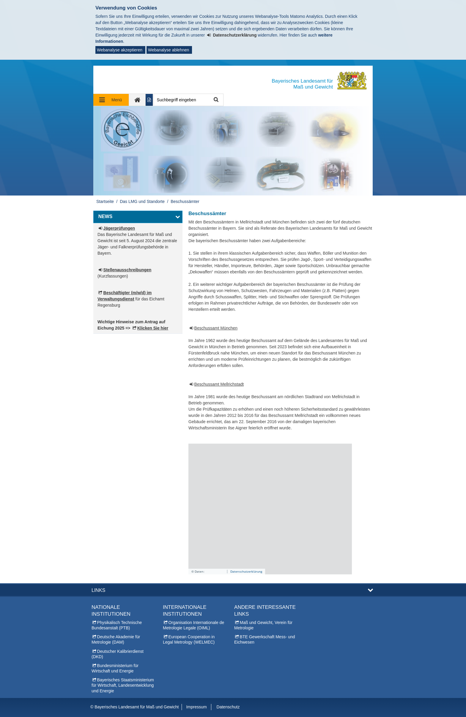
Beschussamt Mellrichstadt (219, 384)
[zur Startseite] (137, 100)
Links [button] (98, 590)
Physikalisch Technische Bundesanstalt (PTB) (117, 625)
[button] (138, 217)
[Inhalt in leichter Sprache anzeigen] (149, 100)
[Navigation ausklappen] (111, 100)
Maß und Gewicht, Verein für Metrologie (263, 625)
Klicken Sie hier (152, 328)
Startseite (105, 201)
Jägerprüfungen (119, 228)
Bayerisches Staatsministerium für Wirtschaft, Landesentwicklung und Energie (123, 685)
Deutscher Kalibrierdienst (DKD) (118, 654)
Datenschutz (228, 707)
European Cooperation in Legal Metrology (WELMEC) (189, 639)
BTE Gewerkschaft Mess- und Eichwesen (264, 639)
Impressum (196, 707)
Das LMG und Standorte (142, 201)
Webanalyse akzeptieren (119, 50)
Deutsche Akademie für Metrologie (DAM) (116, 639)
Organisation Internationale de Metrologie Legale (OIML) (193, 625)
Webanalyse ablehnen (168, 50)
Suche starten (215, 100)
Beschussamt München (216, 328)
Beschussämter (185, 201)
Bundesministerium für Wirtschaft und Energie (115, 668)
